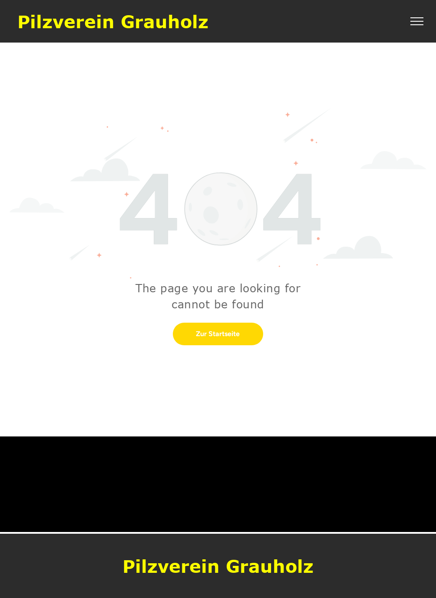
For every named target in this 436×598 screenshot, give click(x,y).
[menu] (417, 21)
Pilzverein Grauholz (112, 21)
